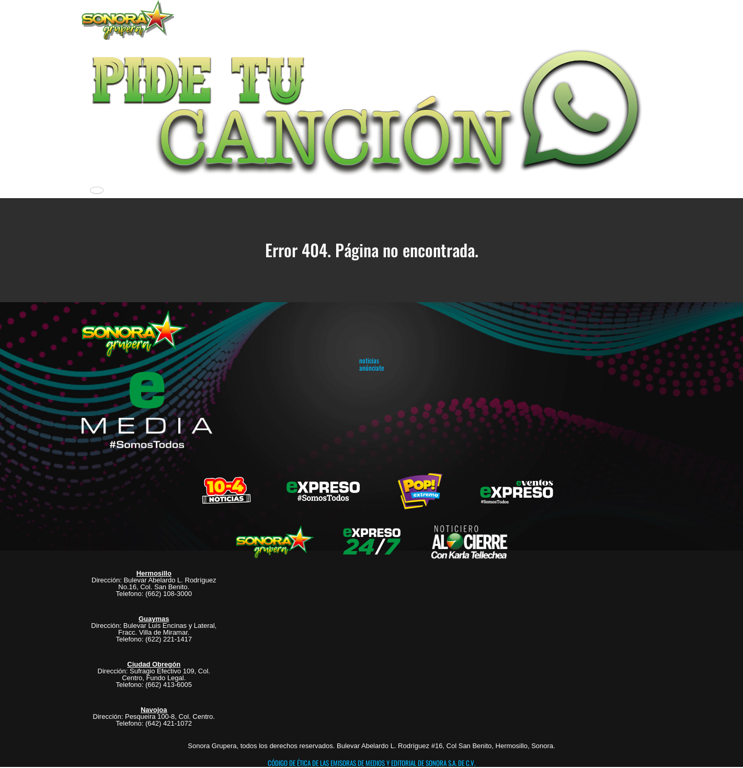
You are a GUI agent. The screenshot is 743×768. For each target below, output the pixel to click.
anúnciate (371, 367)
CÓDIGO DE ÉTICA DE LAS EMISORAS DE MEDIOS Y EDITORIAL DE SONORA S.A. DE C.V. (371, 763)
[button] (372, 110)
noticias (369, 360)
